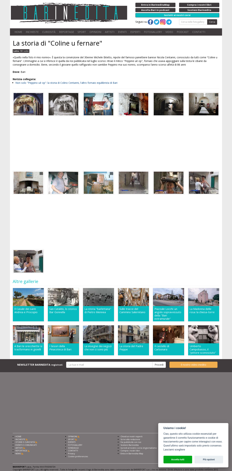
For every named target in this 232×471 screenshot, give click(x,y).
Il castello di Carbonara (161, 348)
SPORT (82, 32)
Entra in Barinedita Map (132, 454)
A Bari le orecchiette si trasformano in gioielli (28, 348)
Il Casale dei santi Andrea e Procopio (26, 310)
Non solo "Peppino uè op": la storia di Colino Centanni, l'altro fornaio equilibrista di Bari (66, 82)
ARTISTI (109, 32)
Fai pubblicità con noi (131, 443)
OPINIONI (95, 32)
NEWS (18, 454)
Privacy (71, 454)
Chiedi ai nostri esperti (131, 437)
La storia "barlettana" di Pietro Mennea (97, 310)
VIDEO (169, 32)
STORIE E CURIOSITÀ (25, 443)
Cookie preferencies (78, 457)
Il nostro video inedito (193, 365)
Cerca (212, 21)
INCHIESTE (32, 32)
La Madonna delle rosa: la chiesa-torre (202, 310)
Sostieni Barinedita (130, 446)
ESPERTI (135, 32)
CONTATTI (198, 32)
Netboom (214, 467)
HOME (18, 32)
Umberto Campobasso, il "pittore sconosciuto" (203, 350)
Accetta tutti (177, 459)
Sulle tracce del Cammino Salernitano (132, 310)
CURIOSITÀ (48, 32)
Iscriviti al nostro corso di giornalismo (139, 449)
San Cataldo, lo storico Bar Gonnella (63, 310)
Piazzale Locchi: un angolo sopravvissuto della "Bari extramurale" (167, 313)
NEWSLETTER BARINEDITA (40, 365)
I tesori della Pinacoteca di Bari (60, 348)
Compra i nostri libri (130, 451)
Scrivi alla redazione (130, 440)
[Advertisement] (116, 143)
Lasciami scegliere (174, 449)
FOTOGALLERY (153, 32)
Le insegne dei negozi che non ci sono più (98, 348)
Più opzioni (209, 459)
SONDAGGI (73, 449)
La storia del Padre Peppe (131, 348)
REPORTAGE (66, 32)
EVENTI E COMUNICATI (26, 446)
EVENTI (122, 32)
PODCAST (183, 32)
